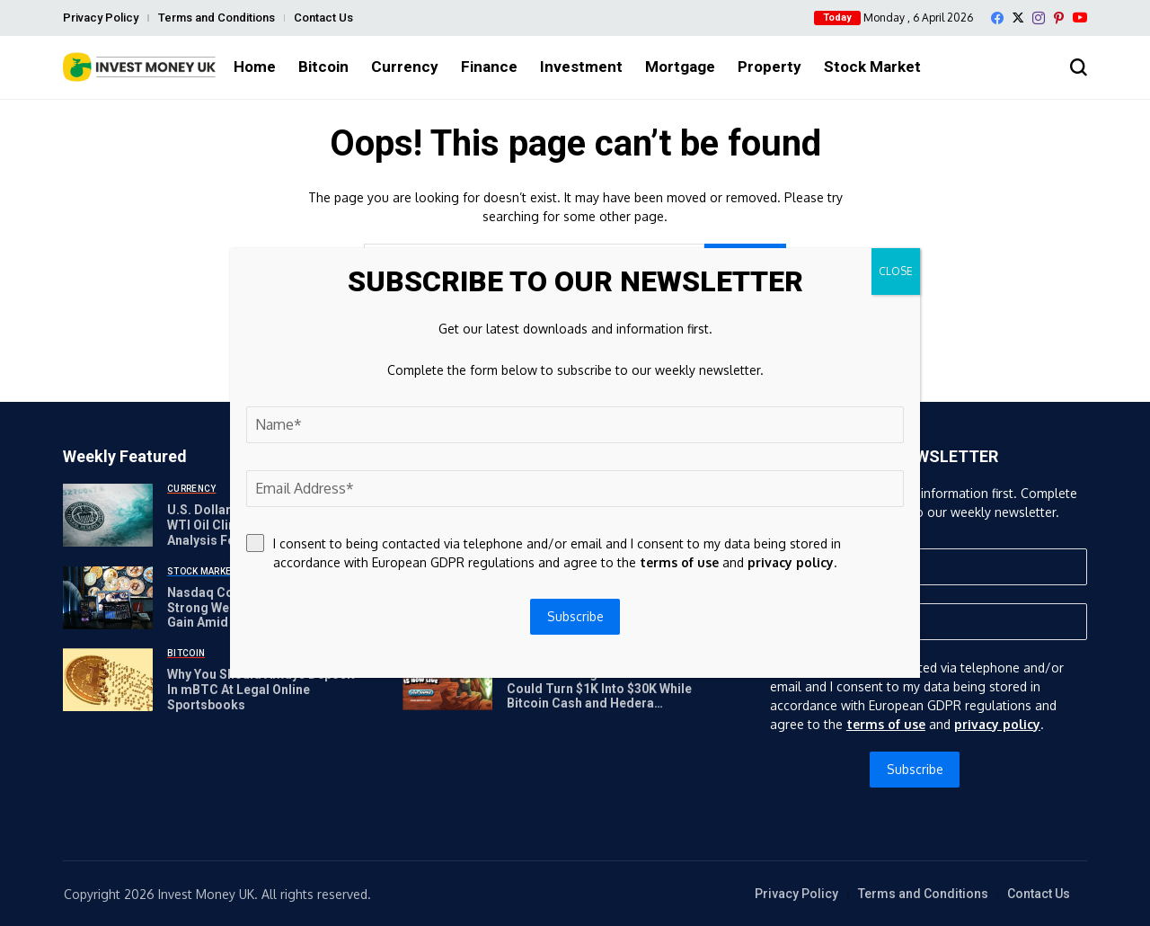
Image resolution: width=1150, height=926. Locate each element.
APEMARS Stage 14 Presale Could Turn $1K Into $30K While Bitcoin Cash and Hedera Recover (599, 696)
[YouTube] (1080, 17)
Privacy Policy (100, 17)
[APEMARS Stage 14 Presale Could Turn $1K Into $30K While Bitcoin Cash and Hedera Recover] (447, 678)
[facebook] (997, 18)
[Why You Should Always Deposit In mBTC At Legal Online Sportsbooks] (108, 679)
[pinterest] (1059, 18)
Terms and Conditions (216, 17)
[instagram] (1038, 18)
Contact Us (323, 17)
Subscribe (915, 769)
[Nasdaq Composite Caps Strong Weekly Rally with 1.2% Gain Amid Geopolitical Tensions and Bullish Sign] (108, 597)
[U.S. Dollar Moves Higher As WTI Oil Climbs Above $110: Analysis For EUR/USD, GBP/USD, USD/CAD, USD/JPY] (108, 515)
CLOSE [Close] (896, 271)
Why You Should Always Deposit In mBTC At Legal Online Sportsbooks (261, 689)
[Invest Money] (139, 67)
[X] (1018, 17)
